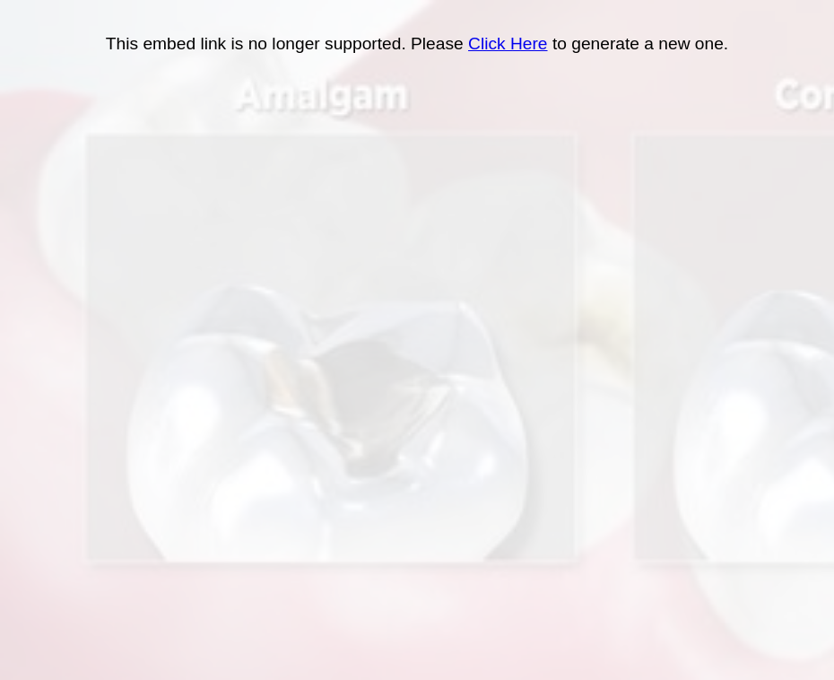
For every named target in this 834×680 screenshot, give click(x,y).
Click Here (508, 43)
